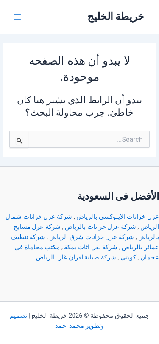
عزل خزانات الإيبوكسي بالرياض (117, 216)
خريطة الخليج (116, 17)
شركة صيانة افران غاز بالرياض (76, 257)
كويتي (128, 257)
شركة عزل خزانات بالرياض (100, 227)
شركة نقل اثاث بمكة (90, 247)
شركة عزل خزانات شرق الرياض (91, 237)
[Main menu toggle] (17, 17)
